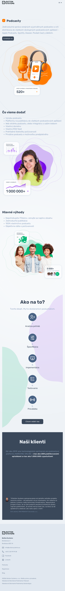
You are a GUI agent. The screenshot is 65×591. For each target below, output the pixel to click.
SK (59, 2)
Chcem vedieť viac (32, 421)
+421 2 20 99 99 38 (9, 552)
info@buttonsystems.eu (11, 548)
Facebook (6, 556)
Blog (3, 573)
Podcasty (5, 565)
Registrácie (5, 569)
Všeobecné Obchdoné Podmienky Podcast (15, 581)
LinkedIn (6, 560)
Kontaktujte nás (8, 38)
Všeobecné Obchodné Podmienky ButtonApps (16, 583)
